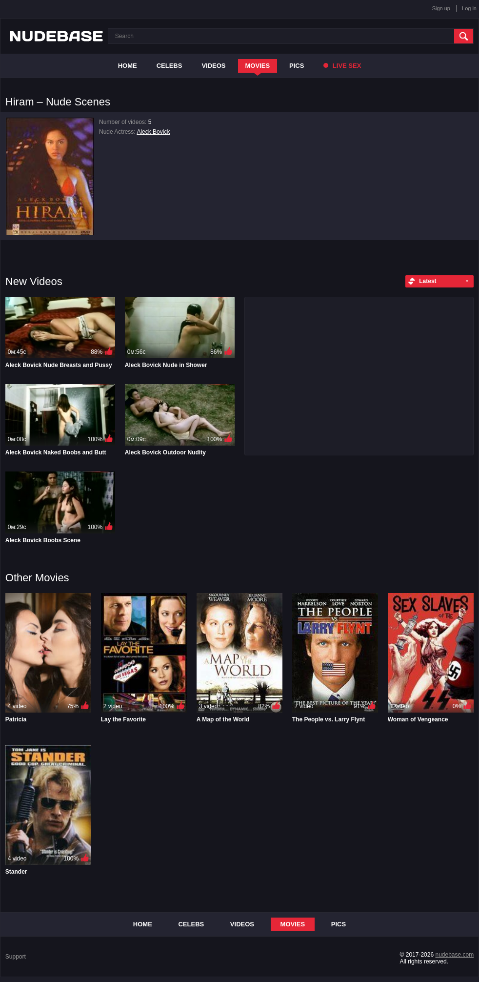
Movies (257, 65)
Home (127, 65)
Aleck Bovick (153, 131)
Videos (213, 65)
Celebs (169, 65)
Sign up (441, 8)
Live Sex (342, 65)
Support (15, 956)
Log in (469, 8)
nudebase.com (454, 954)
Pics (296, 65)
